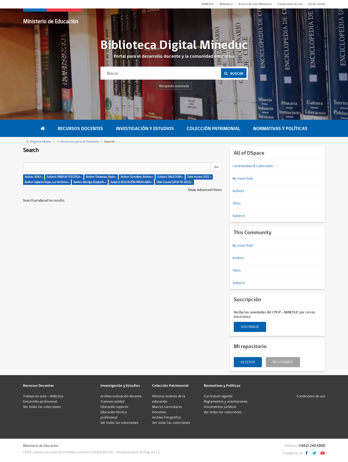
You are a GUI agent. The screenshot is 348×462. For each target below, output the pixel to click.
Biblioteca (226, 4)
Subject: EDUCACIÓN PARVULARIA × (131, 182)
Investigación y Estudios (145, 128)
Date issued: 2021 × (199, 177)
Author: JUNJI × (34, 177)
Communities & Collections (252, 166)
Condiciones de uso (289, 4)
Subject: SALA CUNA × (170, 177)
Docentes (159, 412)
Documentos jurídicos (220, 407)
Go (216, 167)
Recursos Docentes (80, 128)
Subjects (238, 216)
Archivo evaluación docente (121, 396)
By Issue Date (242, 178)
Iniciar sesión (316, 4)
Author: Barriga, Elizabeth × (89, 182)
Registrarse (283, 362)
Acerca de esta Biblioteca (255, 4)
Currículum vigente (218, 396)
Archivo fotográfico (166, 417)
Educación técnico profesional (113, 415)
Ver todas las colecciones (42, 407)
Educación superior (114, 407)
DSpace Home (40, 141)
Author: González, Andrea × (137, 177)
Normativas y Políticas (280, 128)
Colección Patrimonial (213, 128)
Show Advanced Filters (205, 190)
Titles (236, 203)
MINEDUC (208, 4)
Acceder (248, 362)
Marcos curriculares (167, 407)
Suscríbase (250, 327)
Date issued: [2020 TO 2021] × (174, 182)
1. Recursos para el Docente (78, 141)
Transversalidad (112, 401)
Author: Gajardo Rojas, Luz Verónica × (47, 182)
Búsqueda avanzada (174, 86)
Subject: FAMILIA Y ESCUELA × (64, 177)
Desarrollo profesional (40, 401)
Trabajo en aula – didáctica (43, 396)
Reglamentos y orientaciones (226, 401)
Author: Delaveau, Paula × (101, 177)
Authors (238, 191)
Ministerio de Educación (50, 21)
